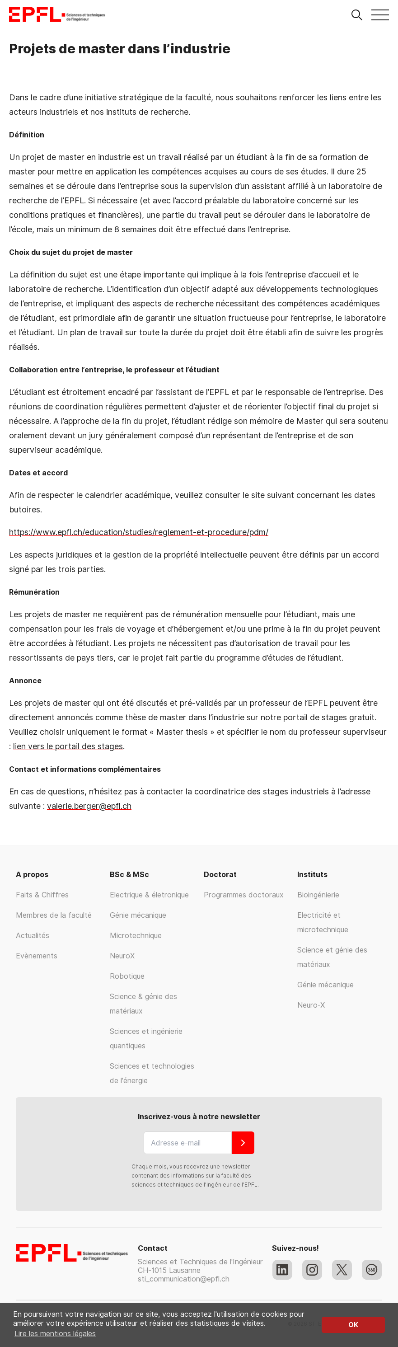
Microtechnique (136, 935)
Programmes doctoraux (244, 895)
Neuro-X (311, 1005)
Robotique (127, 976)
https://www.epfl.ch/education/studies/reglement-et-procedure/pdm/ (138, 532)
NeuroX (122, 956)
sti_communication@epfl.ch (183, 1279)
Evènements (36, 956)
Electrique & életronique (149, 895)
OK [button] (353, 1324)
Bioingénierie (318, 895)
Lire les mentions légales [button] (55, 1333)
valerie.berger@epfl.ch (89, 806)
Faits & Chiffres (42, 895)
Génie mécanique (138, 915)
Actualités (32, 935)
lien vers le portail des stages (68, 746)
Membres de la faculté (54, 915)
